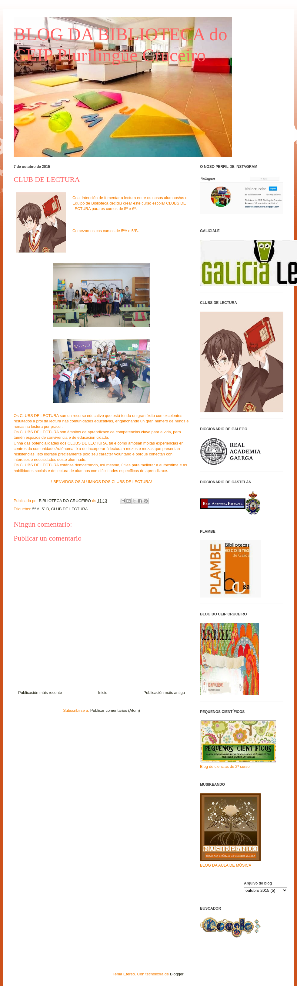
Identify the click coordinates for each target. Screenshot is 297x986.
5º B (45, 509)
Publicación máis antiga (164, 692)
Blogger (176, 974)
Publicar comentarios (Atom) (115, 710)
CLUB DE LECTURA (69, 509)
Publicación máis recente (40, 692)
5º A (35, 509)
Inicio (102, 692)
